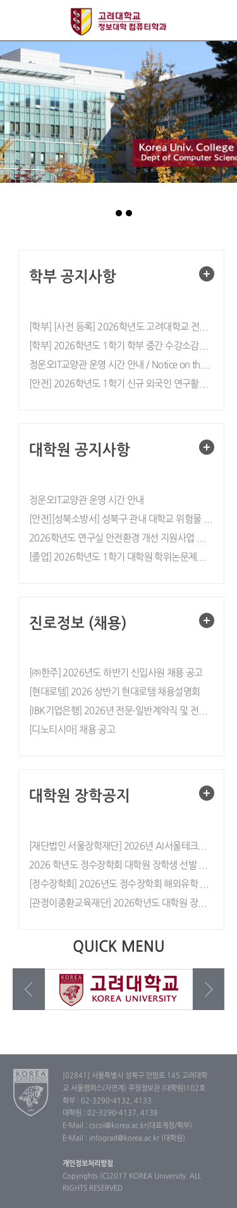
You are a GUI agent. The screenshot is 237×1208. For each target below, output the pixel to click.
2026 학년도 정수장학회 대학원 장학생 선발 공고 (121, 865)
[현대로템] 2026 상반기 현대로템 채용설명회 (114, 692)
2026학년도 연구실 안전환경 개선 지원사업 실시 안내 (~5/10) (121, 538)
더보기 (206, 273)
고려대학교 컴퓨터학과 (118, 21)
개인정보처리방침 (88, 1164)
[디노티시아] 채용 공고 (72, 730)
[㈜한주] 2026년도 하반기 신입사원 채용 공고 (116, 673)
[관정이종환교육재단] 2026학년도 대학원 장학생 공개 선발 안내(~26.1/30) (121, 903)
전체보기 (20, 20)
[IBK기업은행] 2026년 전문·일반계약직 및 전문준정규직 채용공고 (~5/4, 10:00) (121, 711)
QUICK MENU (216, 20)
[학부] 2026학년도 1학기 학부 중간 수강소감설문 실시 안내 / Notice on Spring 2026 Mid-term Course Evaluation (121, 346)
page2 (119, 213)
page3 (129, 213)
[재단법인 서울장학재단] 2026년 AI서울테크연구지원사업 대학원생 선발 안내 (121, 846)
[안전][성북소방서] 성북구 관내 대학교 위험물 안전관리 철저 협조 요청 (121, 519)
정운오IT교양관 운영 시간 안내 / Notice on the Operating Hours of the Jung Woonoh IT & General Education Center (121, 365)
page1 (109, 213)
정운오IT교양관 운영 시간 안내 (86, 500)
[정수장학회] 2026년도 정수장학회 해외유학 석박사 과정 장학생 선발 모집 (121, 884)
